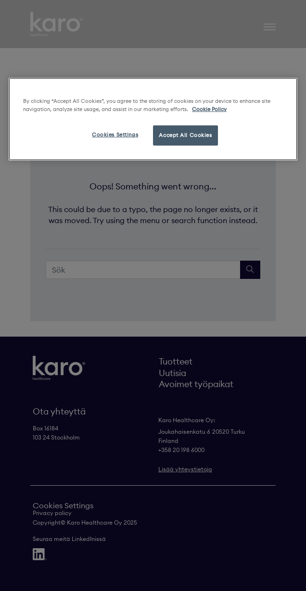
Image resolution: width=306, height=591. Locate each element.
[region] (153, 119)
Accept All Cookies (185, 135)
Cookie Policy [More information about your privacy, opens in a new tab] (209, 109)
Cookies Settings (115, 134)
